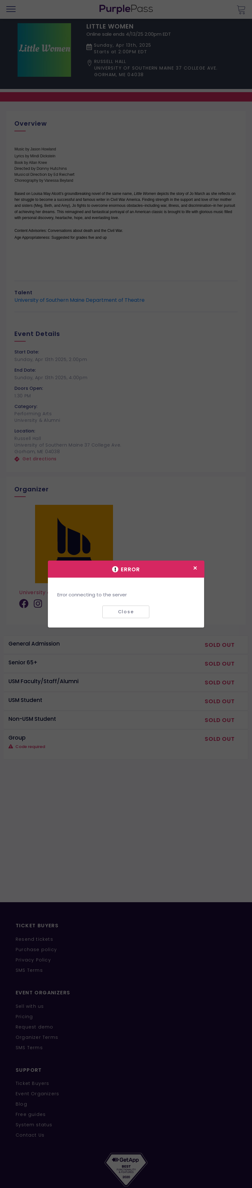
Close (126, 612)
